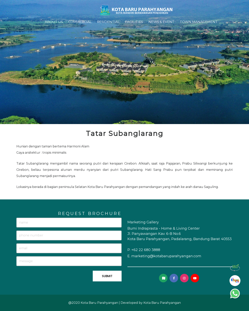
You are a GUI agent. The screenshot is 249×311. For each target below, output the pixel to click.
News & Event (161, 22)
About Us (54, 22)
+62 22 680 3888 (145, 250)
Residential (108, 22)
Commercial (80, 22)
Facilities (134, 22)
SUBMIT (107, 276)
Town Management (199, 22)
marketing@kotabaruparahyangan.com (166, 256)
